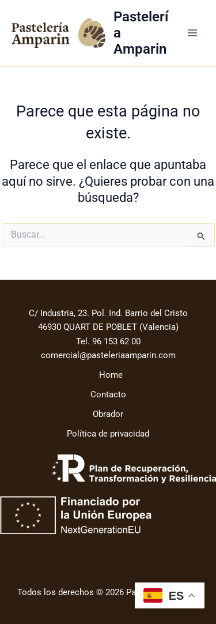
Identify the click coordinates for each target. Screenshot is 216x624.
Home (111, 375)
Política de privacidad (108, 433)
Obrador (108, 414)
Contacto (108, 394)
